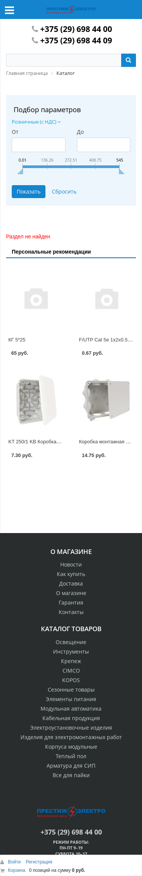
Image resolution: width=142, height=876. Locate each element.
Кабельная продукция (71, 718)
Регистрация (39, 862)
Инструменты (71, 651)
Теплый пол (71, 756)
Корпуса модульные (71, 746)
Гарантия (71, 602)
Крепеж (71, 661)
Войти (15, 862)
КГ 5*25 (16, 340)
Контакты (71, 612)
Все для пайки (71, 775)
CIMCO (71, 670)
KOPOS (71, 680)
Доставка (71, 583)
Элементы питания (71, 699)
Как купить (71, 574)
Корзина (16, 870)
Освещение (71, 642)
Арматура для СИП (71, 765)
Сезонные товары (71, 689)
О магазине (71, 593)
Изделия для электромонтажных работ (71, 737)
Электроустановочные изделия (71, 727)
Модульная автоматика (71, 708)
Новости (71, 564)
